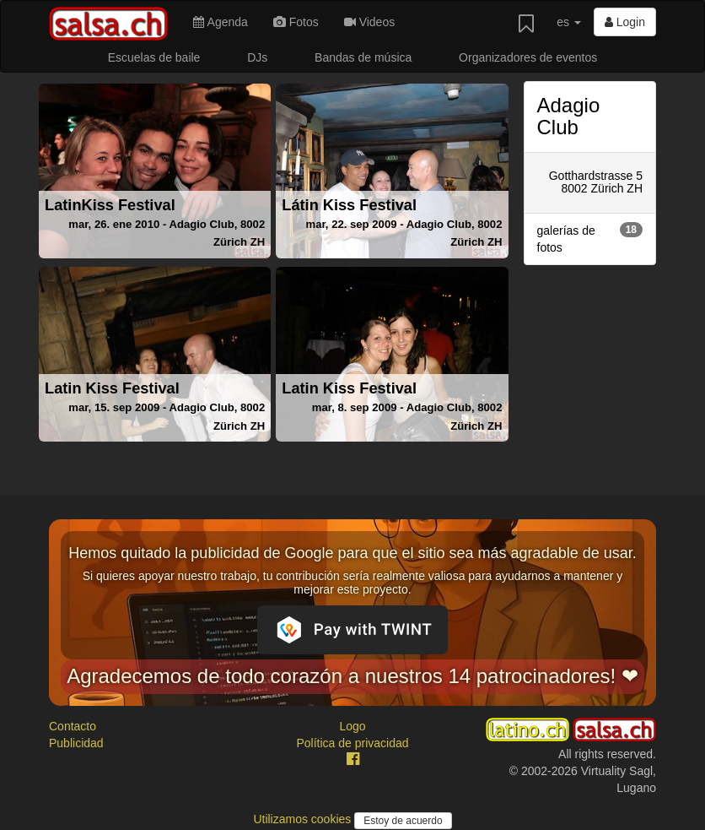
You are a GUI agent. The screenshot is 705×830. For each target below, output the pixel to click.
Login (625, 22)
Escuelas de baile (154, 57)
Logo (352, 726)
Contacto (72, 726)
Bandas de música (363, 57)
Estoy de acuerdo (402, 821)
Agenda (220, 22)
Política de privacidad (352, 743)
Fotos (296, 22)
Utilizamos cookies (303, 819)
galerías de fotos (590, 238)
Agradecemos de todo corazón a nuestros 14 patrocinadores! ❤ (352, 676)
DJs (257, 57)
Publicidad (76, 743)
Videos (369, 22)
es (569, 22)
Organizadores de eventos (528, 57)
